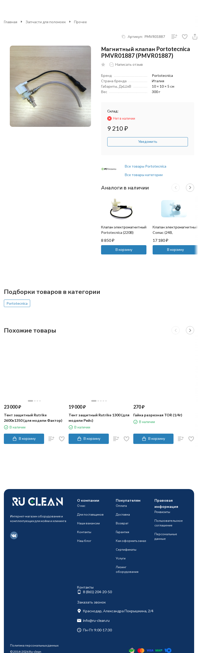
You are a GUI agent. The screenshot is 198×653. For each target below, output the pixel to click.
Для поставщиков (90, 514)
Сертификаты (126, 549)
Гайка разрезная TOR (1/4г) (157, 415)
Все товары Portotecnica (145, 166)
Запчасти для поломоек (46, 22)
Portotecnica (17, 303)
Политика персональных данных (34, 645)
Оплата (121, 506)
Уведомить (147, 141)
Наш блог (84, 541)
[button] (175, 188)
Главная (10, 22)
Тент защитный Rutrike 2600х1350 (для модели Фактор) (33, 418)
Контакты (84, 532)
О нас (81, 506)
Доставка (123, 514)
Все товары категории (144, 174)
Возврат (122, 523)
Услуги (121, 558)
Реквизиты (162, 512)
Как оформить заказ (131, 541)
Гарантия (122, 532)
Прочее (80, 22)
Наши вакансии (88, 523)
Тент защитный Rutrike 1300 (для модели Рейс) (99, 418)
